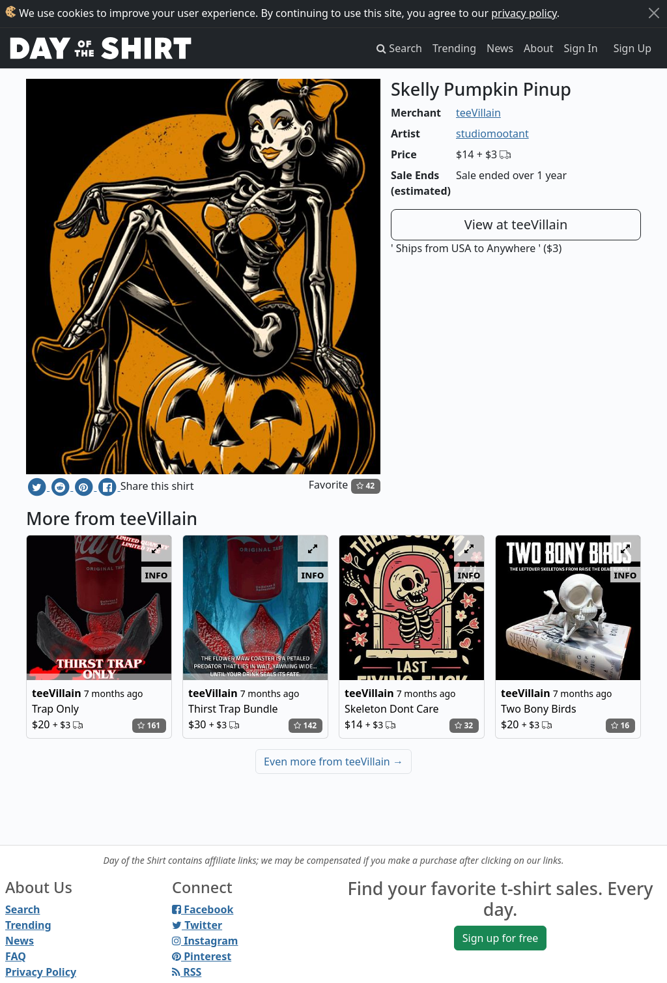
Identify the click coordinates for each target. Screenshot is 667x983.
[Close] (654, 13)
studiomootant (492, 133)
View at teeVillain (516, 224)
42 (365, 485)
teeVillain (478, 113)
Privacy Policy (40, 972)
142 (305, 725)
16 (620, 725)
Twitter (197, 925)
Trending (454, 48)
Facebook (202, 909)
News (500, 48)
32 (464, 725)
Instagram (205, 940)
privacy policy (524, 13)
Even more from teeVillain (333, 761)
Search (22, 909)
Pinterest (201, 956)
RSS (186, 972)
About (538, 48)
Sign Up (632, 48)
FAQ (15, 956)
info (156, 574)
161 (148, 725)
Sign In (581, 48)
